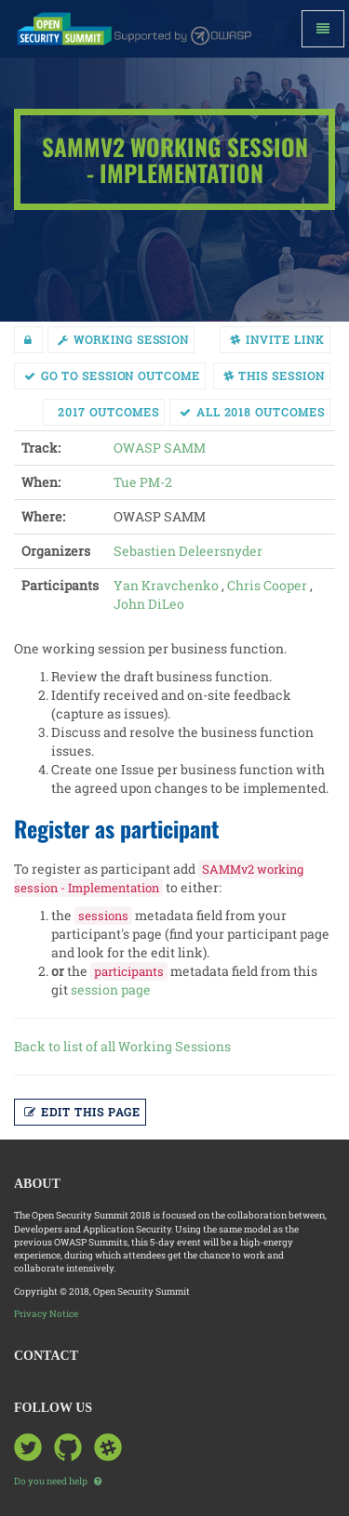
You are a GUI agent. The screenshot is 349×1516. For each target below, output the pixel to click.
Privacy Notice (46, 1314)
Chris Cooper (267, 585)
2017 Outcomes (108, 411)
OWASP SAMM (160, 447)
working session (123, 339)
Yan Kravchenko (166, 585)
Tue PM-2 (143, 482)
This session (274, 375)
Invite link (277, 339)
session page (111, 989)
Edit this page (82, 1111)
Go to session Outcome (112, 375)
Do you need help (58, 1481)
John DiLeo (149, 604)
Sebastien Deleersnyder (188, 551)
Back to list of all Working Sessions (122, 1046)
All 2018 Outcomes (252, 411)
